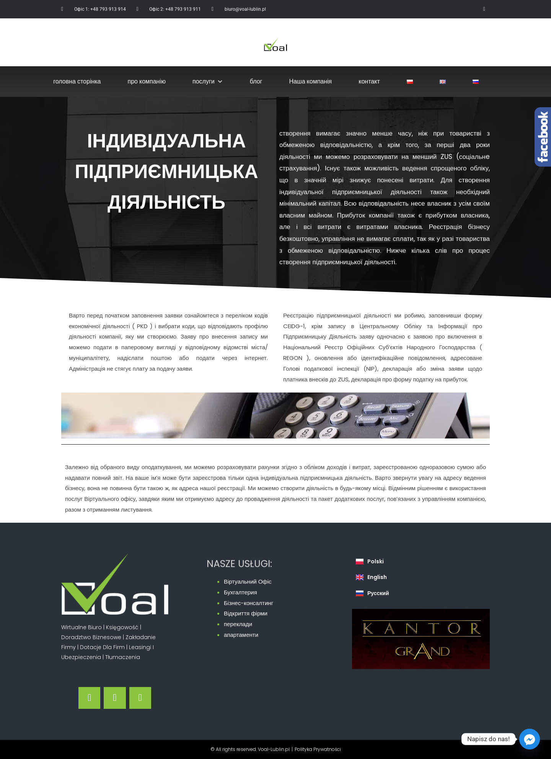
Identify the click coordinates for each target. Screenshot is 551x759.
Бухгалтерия (240, 592)
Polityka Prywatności (318, 749)
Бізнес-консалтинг (248, 603)
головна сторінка (77, 81)
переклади (238, 624)
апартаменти (241, 635)
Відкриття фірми (245, 613)
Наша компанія (310, 81)
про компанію (147, 81)
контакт (369, 81)
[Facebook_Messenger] (529, 739)
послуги (207, 81)
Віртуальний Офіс (248, 581)
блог (256, 81)
